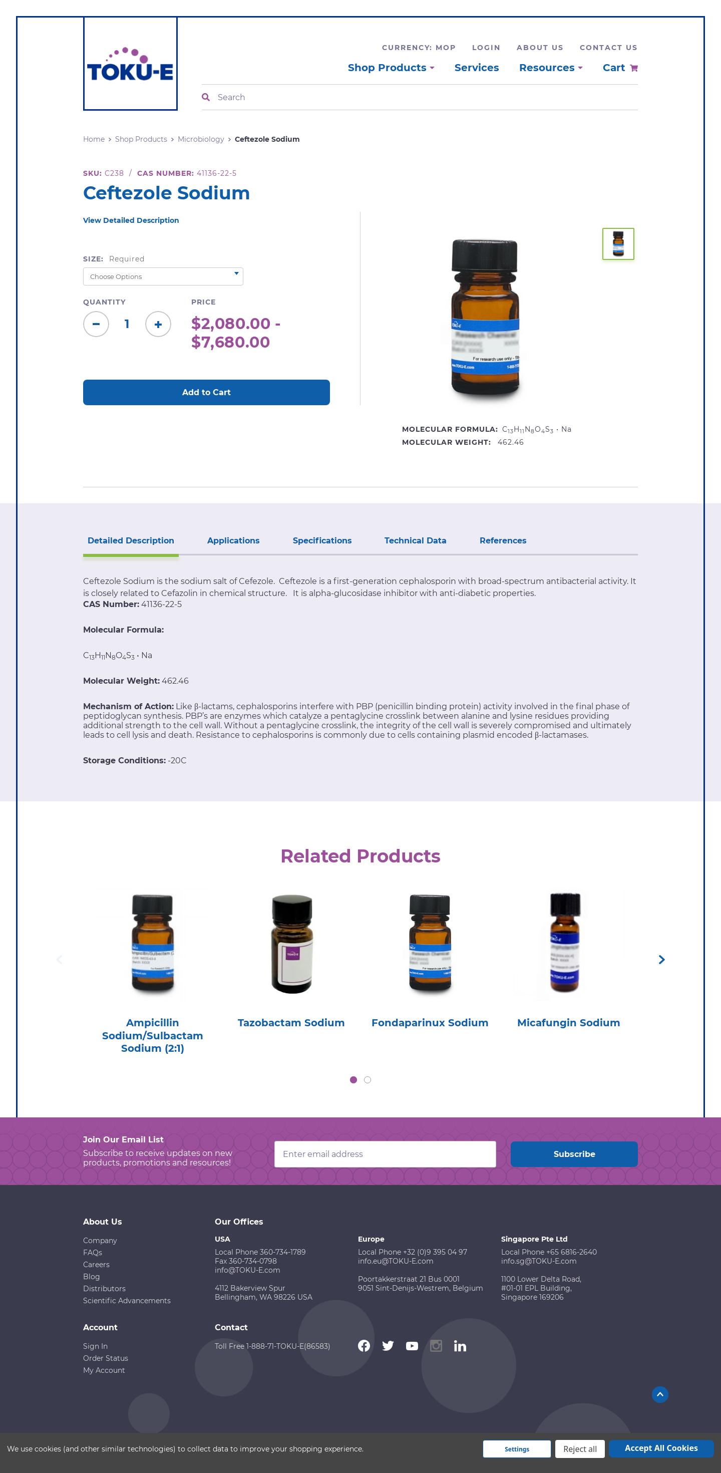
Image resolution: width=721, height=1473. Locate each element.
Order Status (105, 1358)
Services (477, 68)
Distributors (104, 1289)
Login (486, 47)
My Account (104, 1370)
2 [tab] (367, 1080)
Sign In (95, 1346)
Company (100, 1241)
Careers (96, 1265)
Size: (114, 258)
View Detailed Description (131, 220)
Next (662, 959)
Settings (517, 1449)
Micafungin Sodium (568, 1023)
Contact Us (609, 47)
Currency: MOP (419, 47)
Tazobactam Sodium (291, 1023)
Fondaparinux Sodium (430, 1023)
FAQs (92, 1253)
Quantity (104, 302)
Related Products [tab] (361, 856)
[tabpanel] (152, 968)
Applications (232, 540)
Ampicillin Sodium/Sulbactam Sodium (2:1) (152, 1036)
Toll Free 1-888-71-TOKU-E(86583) (272, 1346)
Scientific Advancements (127, 1301)
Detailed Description (130, 540)
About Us (540, 47)
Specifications (319, 540)
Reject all (580, 1448)
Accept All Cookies (661, 1447)
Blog (91, 1277)
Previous (59, 959)
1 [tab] (353, 1080)
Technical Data (413, 540)
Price (203, 302)
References (499, 540)
